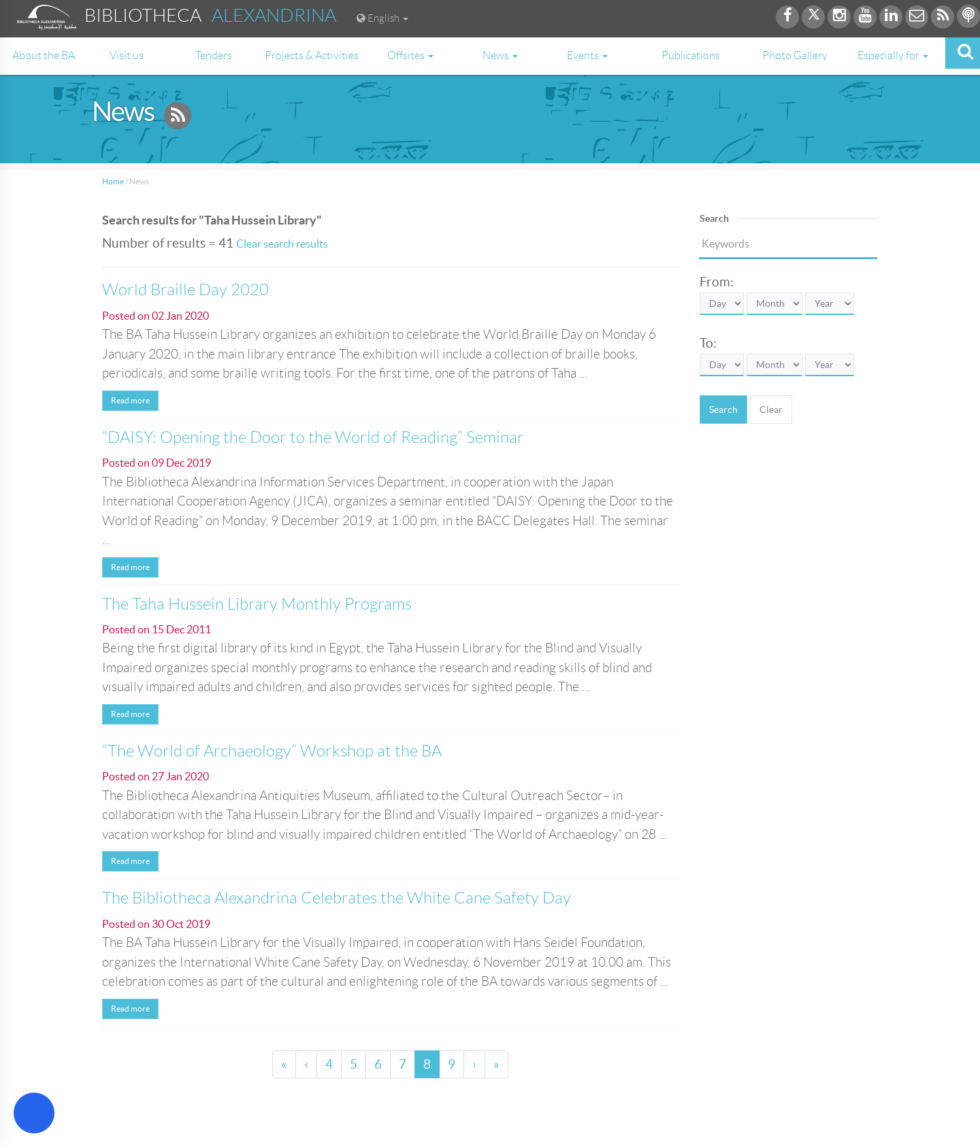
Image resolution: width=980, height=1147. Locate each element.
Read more (130, 400)
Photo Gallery (795, 55)
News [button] (500, 55)
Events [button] (587, 55)
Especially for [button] (893, 55)
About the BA (43, 55)
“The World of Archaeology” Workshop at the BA (272, 751)
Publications (691, 55)
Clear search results (282, 243)
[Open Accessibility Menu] (34, 1113)
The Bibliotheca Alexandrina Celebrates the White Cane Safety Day (336, 898)
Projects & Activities (312, 55)
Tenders (213, 55)
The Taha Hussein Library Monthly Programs (257, 604)
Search (723, 409)
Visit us (127, 55)
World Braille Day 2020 (185, 290)
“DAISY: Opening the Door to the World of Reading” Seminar (313, 437)
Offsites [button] (410, 55)
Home (113, 181)
